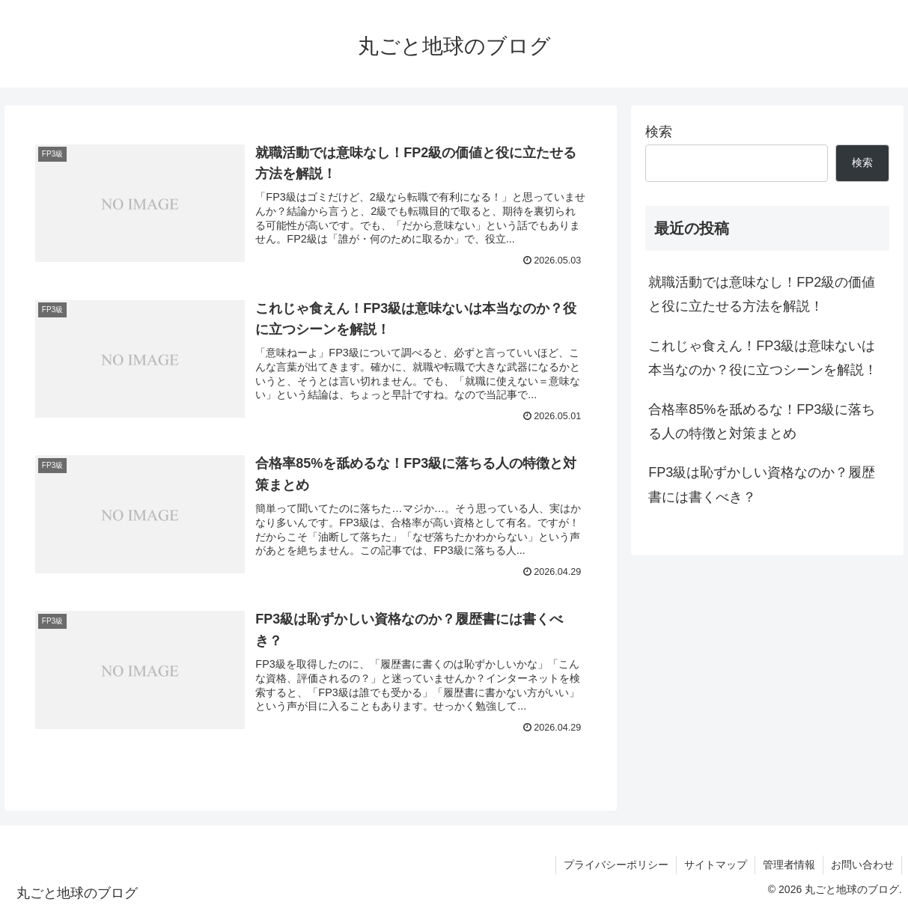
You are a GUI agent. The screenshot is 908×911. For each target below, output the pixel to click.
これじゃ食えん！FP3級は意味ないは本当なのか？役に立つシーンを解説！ (762, 357)
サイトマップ (715, 865)
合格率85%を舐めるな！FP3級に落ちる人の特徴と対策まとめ (761, 421)
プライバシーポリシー (616, 865)
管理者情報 (789, 865)
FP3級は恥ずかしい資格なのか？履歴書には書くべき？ (761, 484)
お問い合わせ (862, 865)
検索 (658, 131)
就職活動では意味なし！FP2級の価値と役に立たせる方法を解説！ (761, 294)
